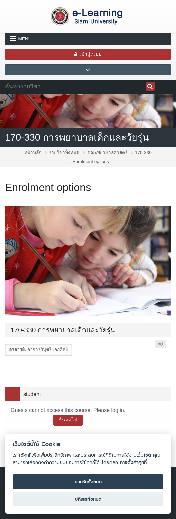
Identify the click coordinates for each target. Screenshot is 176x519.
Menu (21, 38)
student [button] (32, 394)
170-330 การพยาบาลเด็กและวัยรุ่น (77, 137)
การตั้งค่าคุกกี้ (133, 462)
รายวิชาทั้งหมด (64, 152)
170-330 (143, 152)
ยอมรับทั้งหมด (88, 481)
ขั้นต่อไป (68, 419)
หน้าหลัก (32, 152)
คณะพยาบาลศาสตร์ (107, 152)
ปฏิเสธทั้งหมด (88, 499)
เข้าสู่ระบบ (88, 54)
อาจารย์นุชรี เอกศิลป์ (47, 349)
